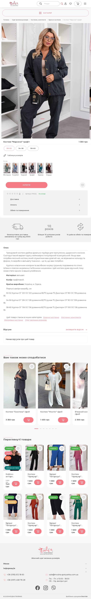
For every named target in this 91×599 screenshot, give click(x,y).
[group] (45, 89)
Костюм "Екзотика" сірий (18, 412)
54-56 (21, 148)
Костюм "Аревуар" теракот (32, 524)
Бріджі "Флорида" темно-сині (11, 524)
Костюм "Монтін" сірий (51, 412)
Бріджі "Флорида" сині (54, 475)
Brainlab (84, 596)
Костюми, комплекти (71, 317)
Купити (26, 185)
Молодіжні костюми (13, 320)
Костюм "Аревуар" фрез (76, 475)
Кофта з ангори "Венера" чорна (10, 475)
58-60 (33, 148)
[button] (36, 428)
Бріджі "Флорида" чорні (54, 524)
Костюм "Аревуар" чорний (32, 475)
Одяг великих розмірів (36, 320)
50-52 (9, 148)
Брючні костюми (51, 317)
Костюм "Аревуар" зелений (76, 524)
